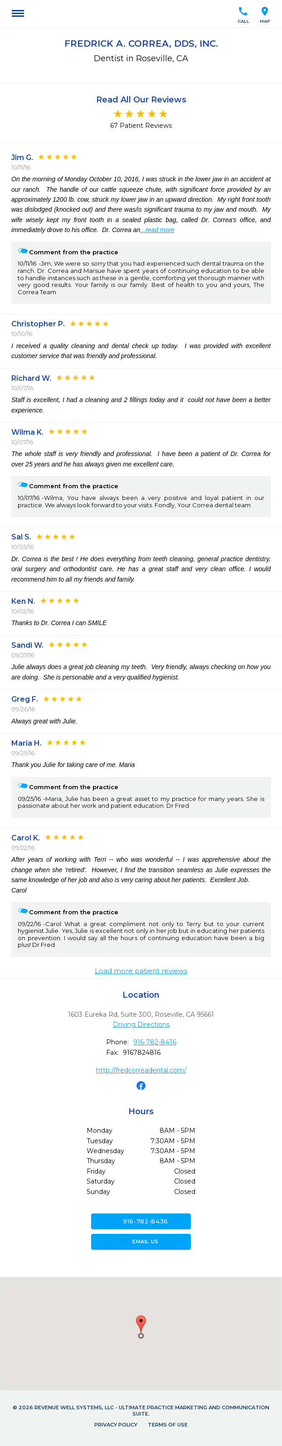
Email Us (140, 1241)
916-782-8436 (154, 1042)
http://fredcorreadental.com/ (141, 1070)
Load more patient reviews (141, 971)
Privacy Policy (115, 1425)
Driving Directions (141, 1024)
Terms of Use (168, 1425)
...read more (157, 229)
